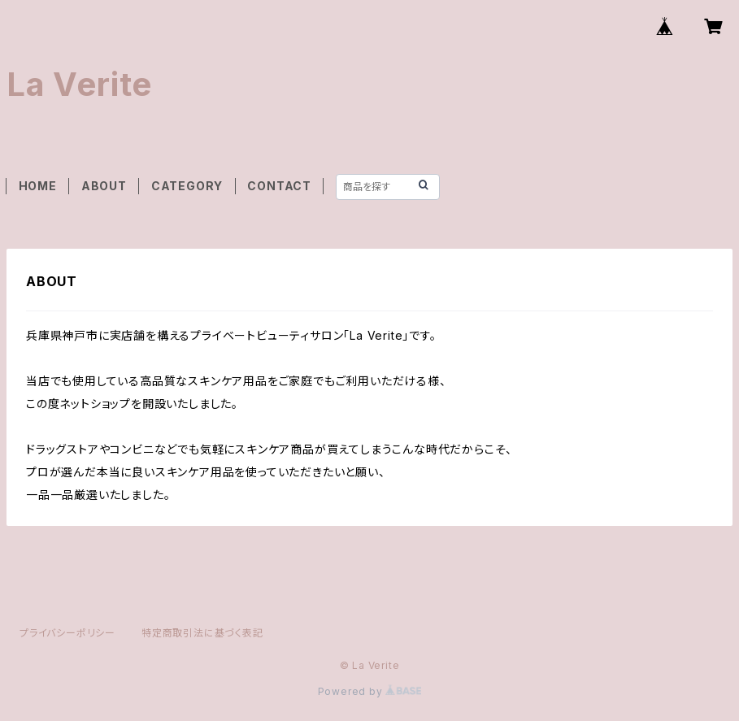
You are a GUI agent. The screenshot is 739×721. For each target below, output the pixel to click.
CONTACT (279, 186)
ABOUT (104, 186)
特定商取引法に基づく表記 (202, 633)
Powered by (370, 691)
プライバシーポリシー (67, 633)
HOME (38, 186)
